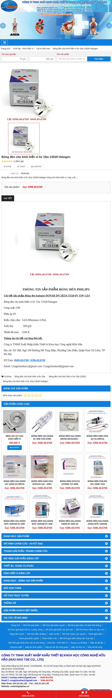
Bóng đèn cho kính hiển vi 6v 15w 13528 (67, 376)
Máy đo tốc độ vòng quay (56, 647)
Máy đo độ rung (95, 647)
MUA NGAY (14, 447)
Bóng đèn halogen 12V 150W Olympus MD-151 (14, 484)
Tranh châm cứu (49, 638)
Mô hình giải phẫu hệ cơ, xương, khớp (25, 629)
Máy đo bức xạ (78, 647)
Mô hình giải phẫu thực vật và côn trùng (26, 643)
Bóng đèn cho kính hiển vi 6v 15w (30, 376)
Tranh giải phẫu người (29, 638)
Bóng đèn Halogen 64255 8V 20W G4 (70, 522)
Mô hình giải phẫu (31, 625)
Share (7, 166)
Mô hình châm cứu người (73, 634)
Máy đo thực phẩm (33, 647)
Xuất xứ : (15, 173)
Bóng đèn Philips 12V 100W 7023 (97, 482)
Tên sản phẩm (63, 54)
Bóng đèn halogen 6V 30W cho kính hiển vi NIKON (42, 439)
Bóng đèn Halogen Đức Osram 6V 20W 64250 (14, 524)
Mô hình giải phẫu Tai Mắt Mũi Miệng (84, 625)
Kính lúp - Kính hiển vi (58, 643)
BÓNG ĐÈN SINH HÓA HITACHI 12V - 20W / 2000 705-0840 (42, 484)
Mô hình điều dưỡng (36, 634)
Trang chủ (15, 625)
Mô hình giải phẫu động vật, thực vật (76, 638)
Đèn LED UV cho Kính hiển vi (14, 437)
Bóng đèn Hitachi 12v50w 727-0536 (70, 482)
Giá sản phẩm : (12, 187)
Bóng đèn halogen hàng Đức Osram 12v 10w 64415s (97, 524)
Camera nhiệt (16, 647)
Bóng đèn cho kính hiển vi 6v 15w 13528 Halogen (25, 381)
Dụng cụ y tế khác (79, 643)
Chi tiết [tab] (8, 198)
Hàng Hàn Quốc (16, 634)
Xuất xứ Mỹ (54, 634)
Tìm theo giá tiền (8, 54)
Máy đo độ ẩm (96, 643)
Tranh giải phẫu (95, 634)
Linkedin (36, 166)
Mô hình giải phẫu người (53, 625)
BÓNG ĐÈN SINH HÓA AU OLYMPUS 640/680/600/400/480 (97, 439)
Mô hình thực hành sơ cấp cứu (90, 629)
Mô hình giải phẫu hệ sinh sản (59, 629)
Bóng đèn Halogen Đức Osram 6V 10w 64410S (42, 524)
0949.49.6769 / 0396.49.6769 (29, 360)
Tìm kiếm (98, 59)
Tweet (21, 166)
